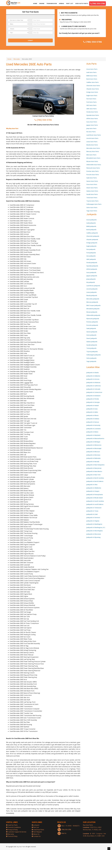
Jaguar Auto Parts (92, 125)
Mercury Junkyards (92, 302)
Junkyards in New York (93, 475)
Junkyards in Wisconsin (93, 534)
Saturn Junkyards (91, 332)
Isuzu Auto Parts (91, 122)
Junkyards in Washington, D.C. (95, 527)
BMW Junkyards (91, 226)
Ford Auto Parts (91, 102)
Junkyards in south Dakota (94, 504)
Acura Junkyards (91, 220)
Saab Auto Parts (91, 178)
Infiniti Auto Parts (92, 118)
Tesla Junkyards (91, 348)
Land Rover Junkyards (93, 285)
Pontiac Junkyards (92, 322)
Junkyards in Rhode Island (94, 498)
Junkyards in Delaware (93, 395)
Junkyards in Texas (92, 511)
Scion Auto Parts (91, 184)
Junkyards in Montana (93, 455)
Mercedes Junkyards (92, 299)
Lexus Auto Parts (91, 141)
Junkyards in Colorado (93, 389)
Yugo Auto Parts (91, 211)
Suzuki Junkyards (91, 345)
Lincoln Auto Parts (92, 138)
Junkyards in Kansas (92, 422)
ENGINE (41, 3)
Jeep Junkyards (91, 279)
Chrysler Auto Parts (92, 89)
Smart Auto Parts (92, 188)
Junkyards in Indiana (92, 419)
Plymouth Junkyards (92, 318)
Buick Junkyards (91, 229)
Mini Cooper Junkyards (93, 305)
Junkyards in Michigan (93, 442)
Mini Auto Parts (91, 155)
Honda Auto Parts (92, 112)
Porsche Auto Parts (92, 174)
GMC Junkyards (91, 259)
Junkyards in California (93, 386)
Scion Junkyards (91, 335)
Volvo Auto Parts (91, 207)
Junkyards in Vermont (93, 517)
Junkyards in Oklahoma (93, 488)
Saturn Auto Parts (92, 181)
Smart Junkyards (91, 338)
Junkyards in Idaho (92, 412)
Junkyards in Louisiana (93, 428)
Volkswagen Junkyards (93, 355)
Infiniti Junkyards (91, 269)
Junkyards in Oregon (92, 491)
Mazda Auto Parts (92, 145)
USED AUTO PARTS (81, 3)
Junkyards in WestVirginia (94, 531)
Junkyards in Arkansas (93, 382)
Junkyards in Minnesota (93, 445)
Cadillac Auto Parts (92, 82)
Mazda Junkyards (91, 295)
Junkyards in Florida (92, 399)
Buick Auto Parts (91, 79)
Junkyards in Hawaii (92, 405)
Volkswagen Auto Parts (93, 204)
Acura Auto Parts (91, 69)
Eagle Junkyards (91, 246)
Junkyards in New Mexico (94, 471)
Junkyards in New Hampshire (95, 465)
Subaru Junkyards (91, 341)
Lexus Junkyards (91, 292)
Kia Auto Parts (91, 132)
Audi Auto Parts (91, 72)
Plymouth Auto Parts (93, 168)
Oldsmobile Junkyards (93, 315)
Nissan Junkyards (91, 312)
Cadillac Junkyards (92, 233)
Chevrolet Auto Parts (93, 85)
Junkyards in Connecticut (94, 392)
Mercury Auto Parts (92, 151)
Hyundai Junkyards (92, 266)
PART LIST (69, 3)
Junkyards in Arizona (92, 379)
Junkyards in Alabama (93, 376)
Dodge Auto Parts (92, 92)
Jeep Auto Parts (91, 128)
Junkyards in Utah (92, 514)
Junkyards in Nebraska (93, 458)
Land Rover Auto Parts (93, 135)
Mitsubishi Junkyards (92, 308)
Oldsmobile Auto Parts (93, 164)
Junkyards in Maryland (93, 435)
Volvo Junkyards (91, 358)
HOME (35, 3)
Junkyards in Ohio (91, 484)
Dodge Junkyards (91, 243)
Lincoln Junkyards (91, 289)
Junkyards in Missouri (93, 451)
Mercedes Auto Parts (93, 148)
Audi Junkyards (91, 223)
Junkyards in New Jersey (93, 468)
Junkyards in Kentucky (93, 425)
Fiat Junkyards (90, 249)
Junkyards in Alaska (92, 372)
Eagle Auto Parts (91, 95)
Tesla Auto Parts (91, 197)
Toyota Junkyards (92, 351)
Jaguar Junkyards (91, 276)
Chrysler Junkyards (92, 239)
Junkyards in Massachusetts (95, 438)
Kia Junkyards (90, 282)
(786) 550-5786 (97, 3)
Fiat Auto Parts (91, 99)
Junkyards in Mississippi (93, 448)
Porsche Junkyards (92, 325)
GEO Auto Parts (91, 105)
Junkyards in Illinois (92, 415)
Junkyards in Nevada (92, 461)
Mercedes (16, 59)
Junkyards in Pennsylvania (94, 494)
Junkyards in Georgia (93, 402)
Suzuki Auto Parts (92, 194)
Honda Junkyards (91, 262)
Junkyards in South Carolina (95, 501)
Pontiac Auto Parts (92, 171)
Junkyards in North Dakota (94, 481)
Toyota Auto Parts (92, 201)
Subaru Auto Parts (92, 191)
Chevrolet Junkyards (92, 236)
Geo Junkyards (91, 256)
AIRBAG (61, 3)
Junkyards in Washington (94, 524)
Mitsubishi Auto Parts (93, 158)
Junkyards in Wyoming (93, 537)
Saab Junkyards (91, 328)
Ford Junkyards (91, 253)
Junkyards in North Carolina (95, 478)
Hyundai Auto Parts (92, 115)
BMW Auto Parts (91, 76)
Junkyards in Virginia (92, 521)
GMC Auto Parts (91, 108)
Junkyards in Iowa (91, 409)
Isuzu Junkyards (91, 272)
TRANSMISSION (51, 3)
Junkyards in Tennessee (93, 508)
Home (9, 59)
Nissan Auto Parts (92, 161)
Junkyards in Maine (92, 432)
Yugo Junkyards (91, 361)
